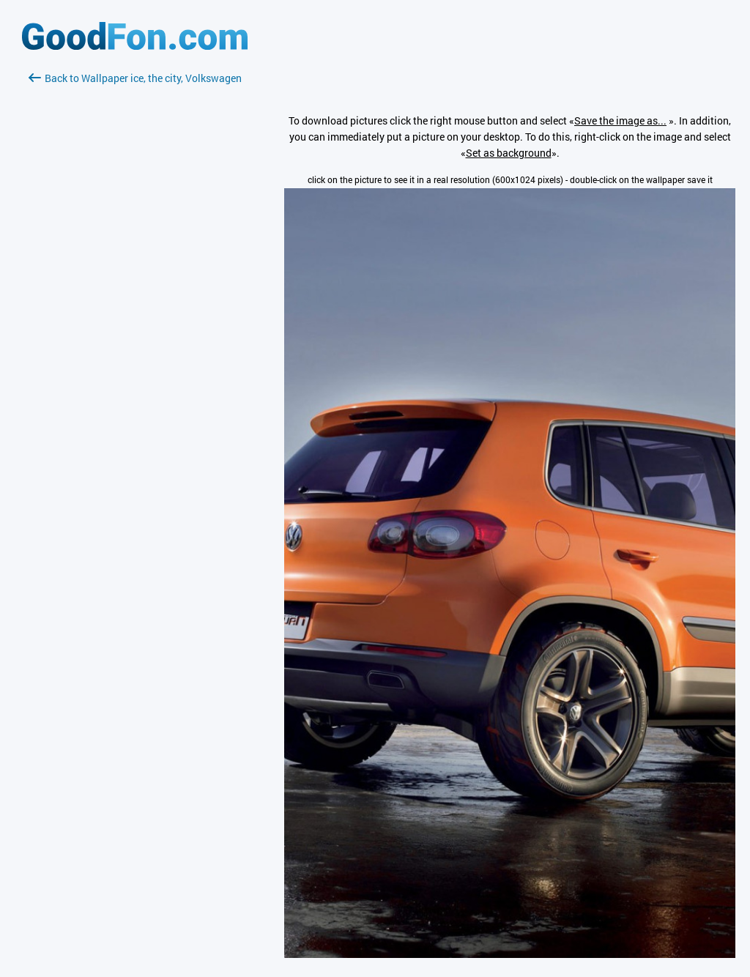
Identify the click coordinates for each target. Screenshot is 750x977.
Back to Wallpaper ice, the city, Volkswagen (135, 78)
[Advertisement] (135, 260)
